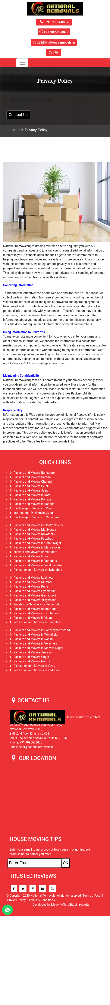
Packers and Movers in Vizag (32, 617)
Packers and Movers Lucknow (33, 577)
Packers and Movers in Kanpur (33, 504)
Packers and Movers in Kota (31, 495)
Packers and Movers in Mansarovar (36, 547)
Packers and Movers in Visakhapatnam (39, 565)
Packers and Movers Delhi (30, 486)
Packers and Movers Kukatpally (34, 534)
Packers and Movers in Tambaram (36, 613)
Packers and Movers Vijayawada (34, 600)
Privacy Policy (36, 130)
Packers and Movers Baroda (32, 477)
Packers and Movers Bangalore (34, 472)
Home (15, 130)
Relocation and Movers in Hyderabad (37, 569)
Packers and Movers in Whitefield (35, 634)
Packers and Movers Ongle (31, 657)
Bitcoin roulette (79, 904)
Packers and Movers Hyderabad (34, 591)
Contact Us (18, 114)
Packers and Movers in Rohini (33, 639)
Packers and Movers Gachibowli (34, 595)
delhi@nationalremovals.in (54, 42)
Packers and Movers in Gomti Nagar (37, 543)
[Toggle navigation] (22, 62)
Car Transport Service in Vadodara (36, 517)
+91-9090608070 (54, 22)
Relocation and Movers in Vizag (34, 665)
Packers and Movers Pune (30, 586)
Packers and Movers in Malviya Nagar (38, 648)
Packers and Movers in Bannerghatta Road (41, 630)
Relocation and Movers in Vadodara (36, 670)
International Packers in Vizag (33, 513)
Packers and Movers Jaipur (31, 490)
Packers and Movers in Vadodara (35, 561)
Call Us (54, 52)
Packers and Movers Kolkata (32, 499)
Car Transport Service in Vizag (33, 508)
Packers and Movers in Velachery (35, 643)
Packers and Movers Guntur (31, 661)
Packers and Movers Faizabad (33, 538)
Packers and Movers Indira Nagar (35, 609)
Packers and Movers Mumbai (32, 582)
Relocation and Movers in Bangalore (37, 622)
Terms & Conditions (42, 900)
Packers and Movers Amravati (33, 652)
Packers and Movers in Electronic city (38, 525)
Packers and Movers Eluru (30, 556)
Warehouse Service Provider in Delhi (37, 604)
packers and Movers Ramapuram (35, 552)
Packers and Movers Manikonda (34, 529)
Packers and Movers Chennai (32, 481)
